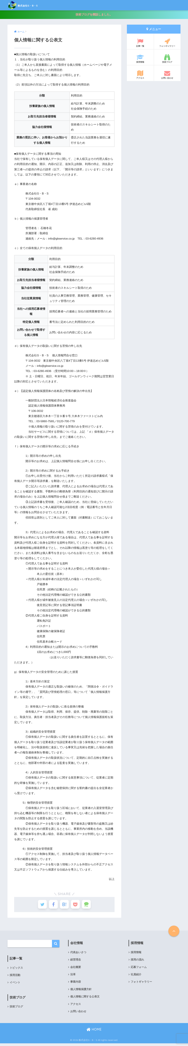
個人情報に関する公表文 (85, 998)
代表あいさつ (78, 953)
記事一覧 (140, 42)
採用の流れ (137, 961)
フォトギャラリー (167, 42)
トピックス (16, 969)
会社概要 (75, 968)
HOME (94, 1032)
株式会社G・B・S (29, 5)
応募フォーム (139, 968)
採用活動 (15, 976)
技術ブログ (167, 58)
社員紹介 (136, 976)
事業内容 (75, 983)
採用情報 (140, 58)
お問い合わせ (167, 74)
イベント (15, 984)
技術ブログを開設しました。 (94, 14)
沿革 (73, 976)
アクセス (140, 74)
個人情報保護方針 (81, 991)
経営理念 (75, 961)
